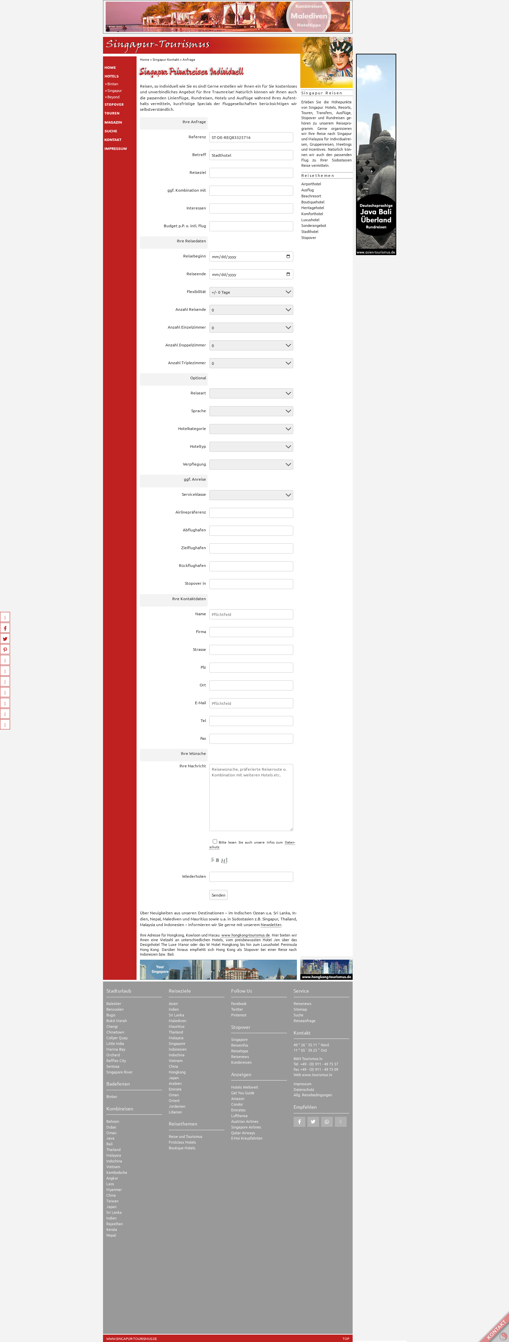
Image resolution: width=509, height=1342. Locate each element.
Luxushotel (310, 219)
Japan (111, 1206)
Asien (173, 1003)
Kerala (111, 1229)
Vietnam (113, 1166)
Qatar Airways (243, 1132)
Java (110, 1138)
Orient (174, 1100)
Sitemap (300, 1009)
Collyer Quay (117, 1037)
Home (144, 59)
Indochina (114, 1160)
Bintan (112, 83)
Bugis (110, 1014)
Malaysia (113, 1155)
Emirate (175, 1089)
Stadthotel (309, 231)
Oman (111, 1132)
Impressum (302, 1083)
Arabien (175, 1083)
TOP (346, 1338)
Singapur (114, 90)
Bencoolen (114, 1009)
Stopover (308, 237)
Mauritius (177, 1026)
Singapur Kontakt (166, 59)
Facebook (239, 1003)
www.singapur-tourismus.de (131, 1338)
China (111, 1195)
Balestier (113, 1003)
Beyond (113, 96)
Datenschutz (304, 1089)
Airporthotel (311, 183)
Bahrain (112, 1121)
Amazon (237, 1098)
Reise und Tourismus (185, 1136)
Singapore (177, 1043)
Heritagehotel (312, 207)
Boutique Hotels (182, 1147)
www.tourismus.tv (317, 1074)
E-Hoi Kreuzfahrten (246, 1138)
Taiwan (112, 1200)
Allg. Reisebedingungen (313, 1094)
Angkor (112, 1178)
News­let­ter (271, 924)
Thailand (113, 1149)
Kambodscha (116, 1172)
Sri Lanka (114, 1212)
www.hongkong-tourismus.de (245, 935)
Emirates (238, 1109)
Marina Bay (115, 1049)
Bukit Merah (116, 1020)
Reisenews (240, 1056)
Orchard (113, 1054)
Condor (237, 1104)
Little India (115, 1043)
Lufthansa (239, 1115)
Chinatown (115, 1032)
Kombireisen (241, 1062)
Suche (298, 1014)
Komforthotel (312, 213)
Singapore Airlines (246, 1127)
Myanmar (114, 1189)
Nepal (111, 1235)
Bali (109, 1143)
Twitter (237, 1009)
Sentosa (112, 1066)
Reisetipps (239, 1050)
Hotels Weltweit (244, 1087)
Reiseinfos (239, 1045)
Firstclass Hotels (182, 1142)
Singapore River (119, 1071)
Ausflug (307, 189)
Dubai (111, 1127)
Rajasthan (114, 1223)
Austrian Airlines (244, 1121)
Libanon (175, 1111)
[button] (299, 1122)
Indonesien (178, 1049)
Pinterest (238, 1014)
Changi (112, 1026)
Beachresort (311, 195)
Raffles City (116, 1060)
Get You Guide (242, 1092)
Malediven (177, 1020)
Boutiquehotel (312, 201)
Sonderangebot (313, 225)
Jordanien (177, 1106)
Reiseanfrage (304, 1020)
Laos (110, 1183)
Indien (111, 1217)
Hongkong (177, 1071)
